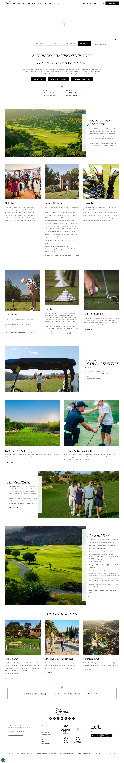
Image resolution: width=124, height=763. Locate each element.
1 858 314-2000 (19, 731)
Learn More (10, 462)
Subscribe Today (91, 694)
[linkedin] (66, 718)
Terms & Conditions (41, 753)
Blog (41, 725)
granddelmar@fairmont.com (15, 735)
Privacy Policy (52, 753)
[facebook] (50, 718)
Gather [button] (39, 3)
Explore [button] (56, 3)
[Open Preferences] (3, 760)
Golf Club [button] (48, 3)
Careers (42, 736)
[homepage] (11, 3)
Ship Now (88, 329)
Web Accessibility (44, 743)
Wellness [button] (31, 3)
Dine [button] (24, 3)
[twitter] (54, 718)
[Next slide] (119, 423)
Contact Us (43, 730)
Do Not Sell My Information (83, 753)
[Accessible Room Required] (93, 44)
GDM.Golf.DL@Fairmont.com (73, 95)
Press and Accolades (45, 734)
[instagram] (58, 718)
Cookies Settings (109, 754)
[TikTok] (69, 718)
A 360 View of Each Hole (58, 79)
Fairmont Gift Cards (45, 727)
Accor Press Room (45, 732)
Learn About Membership (84, 79)
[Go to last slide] (64, 423)
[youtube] (62, 718)
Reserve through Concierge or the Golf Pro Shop (62, 256)
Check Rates (84, 43)
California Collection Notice (66, 753)
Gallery (95, 3)
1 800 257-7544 (18, 733)
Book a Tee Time (36, 79)
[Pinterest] (73, 718)
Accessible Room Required (101, 44)
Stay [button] (18, 3)
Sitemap (42, 741)
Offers (102, 3)
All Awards (91, 597)
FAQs (41, 739)
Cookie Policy (96, 753)
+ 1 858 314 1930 (70, 93)
